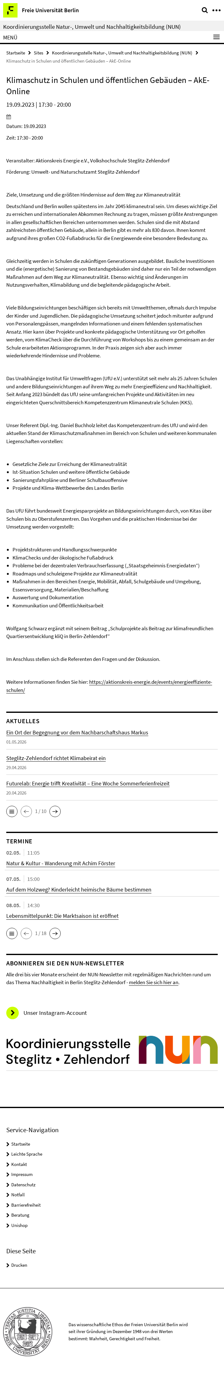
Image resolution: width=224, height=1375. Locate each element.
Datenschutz (23, 1185)
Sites (38, 53)
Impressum (22, 1174)
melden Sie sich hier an (153, 982)
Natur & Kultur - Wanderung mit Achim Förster (60, 863)
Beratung (20, 1215)
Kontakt (19, 1164)
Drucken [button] (19, 1265)
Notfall (18, 1195)
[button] (12, 811)
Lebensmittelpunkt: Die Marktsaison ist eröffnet (62, 915)
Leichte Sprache (26, 1154)
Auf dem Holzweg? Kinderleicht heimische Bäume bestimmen (78, 889)
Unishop (19, 1225)
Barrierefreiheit (26, 1205)
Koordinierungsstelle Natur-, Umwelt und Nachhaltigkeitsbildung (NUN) (92, 26)
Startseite (15, 53)
